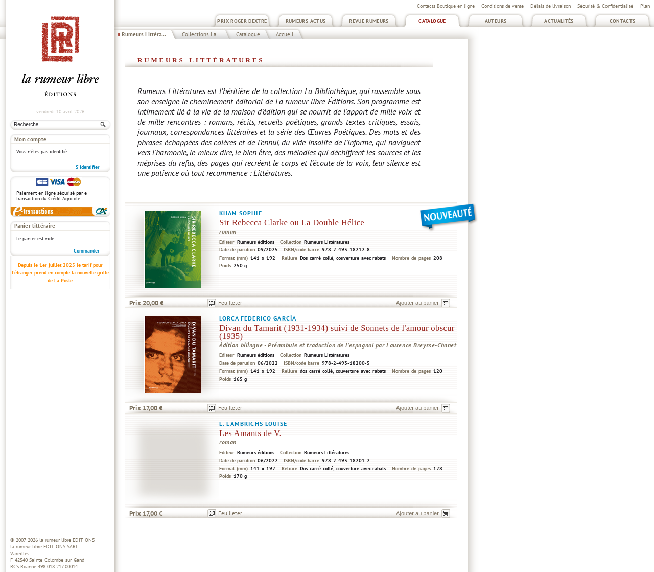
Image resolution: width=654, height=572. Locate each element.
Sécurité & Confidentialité (605, 6)
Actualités (559, 21)
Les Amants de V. (250, 433)
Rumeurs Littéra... (144, 34)
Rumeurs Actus (306, 21)
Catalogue (432, 21)
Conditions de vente (502, 6)
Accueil (284, 34)
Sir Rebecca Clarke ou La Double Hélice (291, 222)
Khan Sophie (240, 213)
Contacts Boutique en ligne (446, 6)
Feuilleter (230, 302)
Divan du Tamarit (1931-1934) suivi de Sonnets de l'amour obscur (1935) (337, 331)
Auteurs (496, 21)
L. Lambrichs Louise (253, 423)
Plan (645, 6)
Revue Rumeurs (369, 21)
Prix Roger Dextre (242, 21)
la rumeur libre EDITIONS (67, 540)
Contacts (623, 21)
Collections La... (201, 34)
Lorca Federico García (257, 318)
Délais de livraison (550, 6)
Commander (87, 250)
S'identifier (88, 167)
